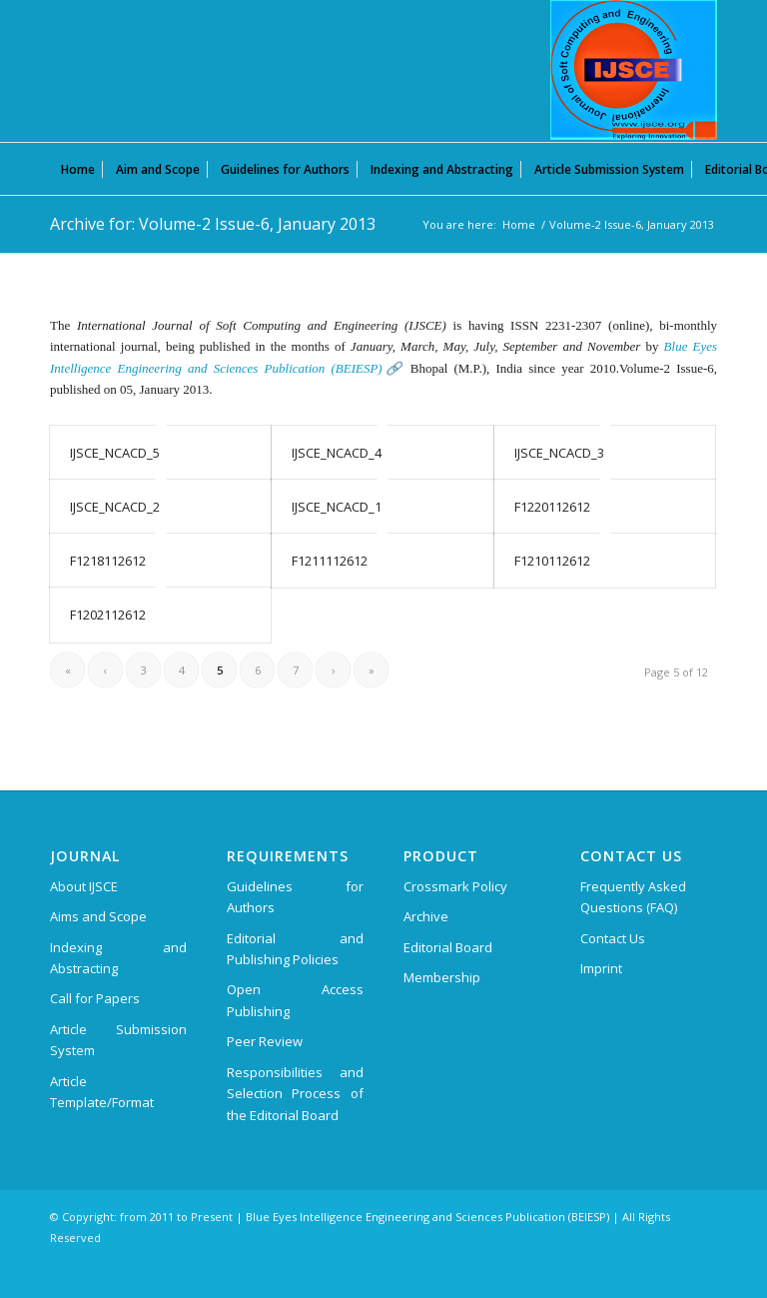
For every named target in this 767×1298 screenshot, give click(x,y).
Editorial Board (447, 947)
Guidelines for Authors (295, 896)
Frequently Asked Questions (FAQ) (633, 896)
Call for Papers (95, 998)
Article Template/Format (102, 1091)
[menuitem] (78, 169)
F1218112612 (108, 561)
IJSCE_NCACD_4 (337, 453)
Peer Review (265, 1041)
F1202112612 (108, 615)
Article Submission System (118, 1039)
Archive (425, 916)
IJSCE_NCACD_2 (115, 507)
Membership (441, 977)
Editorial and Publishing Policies (295, 948)
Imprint (601, 968)
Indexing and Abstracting (118, 957)
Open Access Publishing (295, 999)
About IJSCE (84, 886)
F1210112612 (552, 561)
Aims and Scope (98, 916)
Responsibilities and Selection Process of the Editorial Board (295, 1093)
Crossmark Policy (455, 886)
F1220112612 (552, 507)
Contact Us (612, 938)
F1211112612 (330, 561)
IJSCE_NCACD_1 (337, 507)
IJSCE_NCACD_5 (115, 453)
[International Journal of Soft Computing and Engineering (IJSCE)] (633, 70)
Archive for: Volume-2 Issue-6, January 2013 (213, 224)
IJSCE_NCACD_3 (559, 453)
